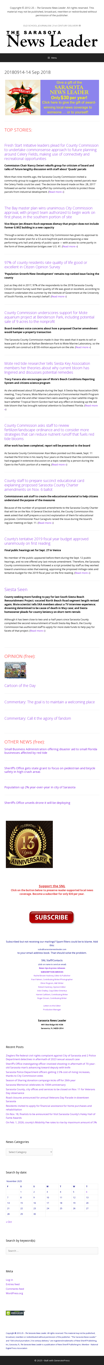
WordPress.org (14, 1293)
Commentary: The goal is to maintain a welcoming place (49, 701)
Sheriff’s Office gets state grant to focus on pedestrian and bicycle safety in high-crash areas (49, 770)
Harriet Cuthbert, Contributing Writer (52, 994)
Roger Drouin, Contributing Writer (52, 998)
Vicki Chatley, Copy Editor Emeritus (52, 990)
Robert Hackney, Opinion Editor (52, 987)
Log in (9, 1279)
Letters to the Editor (52, 1005)
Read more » (56, 191)
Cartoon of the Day (19, 685)
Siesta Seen (15, 589)
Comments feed (15, 1288)
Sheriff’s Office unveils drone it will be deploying (37, 803)
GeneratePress (62, 1360)
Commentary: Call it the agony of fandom (37, 718)
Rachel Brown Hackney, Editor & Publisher (52, 975)
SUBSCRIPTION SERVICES (52, 972)
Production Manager (52, 1009)
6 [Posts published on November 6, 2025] (86, 1191)
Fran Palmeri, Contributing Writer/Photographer (52, 979)
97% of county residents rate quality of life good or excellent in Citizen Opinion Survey (45, 264)
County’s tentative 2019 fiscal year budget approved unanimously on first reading (46, 541)
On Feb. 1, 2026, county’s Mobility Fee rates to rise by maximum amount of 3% (51, 1122)
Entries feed (13, 1284)
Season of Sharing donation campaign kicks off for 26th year (41, 1080)
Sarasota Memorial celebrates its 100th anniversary (36, 1084)
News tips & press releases (52, 968)
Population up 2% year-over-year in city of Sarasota (39, 787)
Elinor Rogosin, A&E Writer (52, 983)
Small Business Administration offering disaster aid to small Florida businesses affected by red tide (50, 751)
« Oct (9, 1221)
